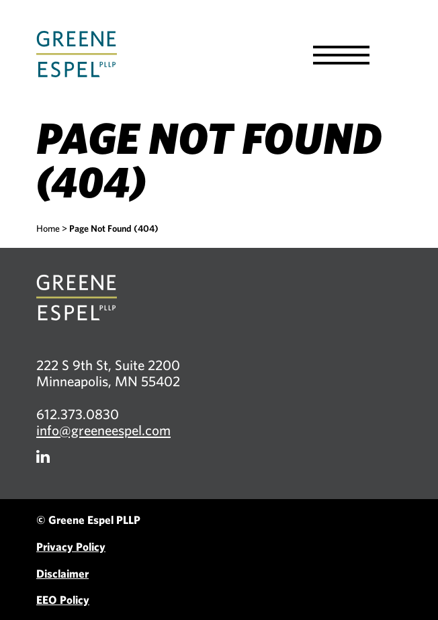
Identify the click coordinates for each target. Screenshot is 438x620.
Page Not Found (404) (114, 228)
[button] (341, 55)
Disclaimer (62, 573)
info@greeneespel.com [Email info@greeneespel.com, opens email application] (103, 430)
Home (48, 228)
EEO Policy (62, 599)
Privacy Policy (70, 546)
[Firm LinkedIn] (43, 456)
